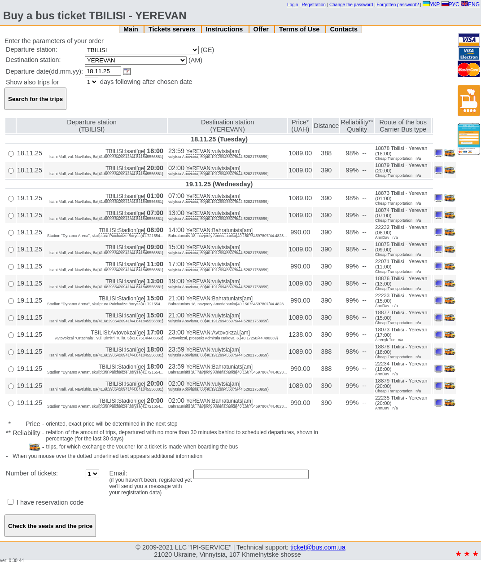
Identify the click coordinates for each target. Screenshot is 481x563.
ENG (470, 4)
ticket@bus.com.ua (317, 547)
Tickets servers (173, 29)
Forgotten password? (398, 4)
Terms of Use (300, 29)
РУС (450, 4)
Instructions (225, 29)
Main (131, 29)
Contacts (344, 29)
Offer (261, 29)
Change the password (351, 4)
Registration (314, 4)
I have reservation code (46, 502)
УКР (431, 4)
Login (292, 4)
